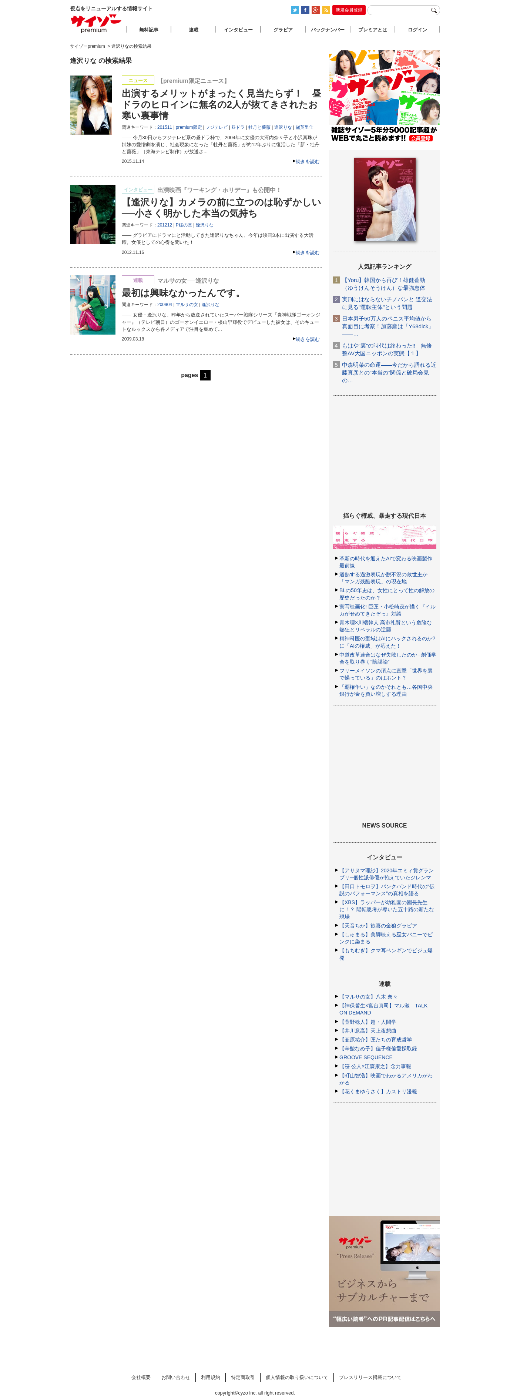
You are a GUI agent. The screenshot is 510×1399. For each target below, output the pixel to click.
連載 (193, 30)
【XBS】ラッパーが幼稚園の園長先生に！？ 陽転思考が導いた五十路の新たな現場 (386, 909)
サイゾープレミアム (96, 23)
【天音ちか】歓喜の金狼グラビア (378, 926)
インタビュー (238, 30)
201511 (164, 127)
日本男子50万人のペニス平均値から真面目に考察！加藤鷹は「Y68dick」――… (388, 326)
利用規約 (210, 1377)
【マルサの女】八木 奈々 (368, 997)
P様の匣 (184, 225)
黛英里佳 (304, 127)
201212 (164, 225)
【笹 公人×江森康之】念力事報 (375, 1066)
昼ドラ (238, 127)
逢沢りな (283, 127)
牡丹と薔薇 (259, 127)
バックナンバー (328, 30)
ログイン (417, 30)
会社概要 (141, 1377)
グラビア (283, 30)
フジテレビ (216, 127)
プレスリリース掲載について (370, 1377)
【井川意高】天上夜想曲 (367, 1031)
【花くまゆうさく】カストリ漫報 (378, 1091)
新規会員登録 (349, 10)
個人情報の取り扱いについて (297, 1377)
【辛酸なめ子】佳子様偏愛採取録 (378, 1048)
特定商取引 (243, 1377)
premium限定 (189, 127)
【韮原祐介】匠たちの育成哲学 (375, 1040)
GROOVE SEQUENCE (366, 1057)
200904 (164, 304)
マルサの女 (187, 304)
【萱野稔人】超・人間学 (367, 1022)
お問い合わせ (175, 1377)
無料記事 (148, 30)
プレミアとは (372, 30)
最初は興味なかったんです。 (183, 293)
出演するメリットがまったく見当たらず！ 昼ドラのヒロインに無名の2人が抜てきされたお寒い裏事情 (221, 104)
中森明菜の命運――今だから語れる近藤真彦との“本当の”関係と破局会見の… (389, 372)
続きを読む (308, 161)
